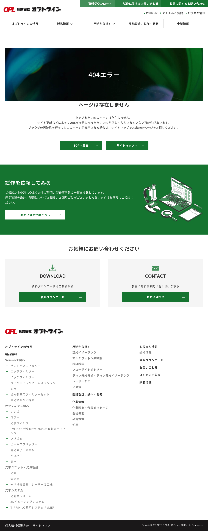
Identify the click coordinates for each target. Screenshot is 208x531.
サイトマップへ (127, 145)
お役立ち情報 (196, 13)
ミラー (15, 389)
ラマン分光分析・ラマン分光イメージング (100, 375)
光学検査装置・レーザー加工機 (31, 484)
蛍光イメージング (84, 352)
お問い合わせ (155, 297)
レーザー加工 (81, 381)
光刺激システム (21, 496)
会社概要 (78, 413)
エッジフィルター (22, 371)
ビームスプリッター (24, 444)
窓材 (13, 461)
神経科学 (78, 364)
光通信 (76, 387)
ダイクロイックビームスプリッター (34, 383)
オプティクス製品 (17, 406)
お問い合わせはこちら (35, 215)
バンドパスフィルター (25, 365)
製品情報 (63, 23)
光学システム (14, 490)
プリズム (16, 438)
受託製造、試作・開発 (144, 23)
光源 (13, 473)
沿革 (75, 425)
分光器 (15, 479)
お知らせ (152, 13)
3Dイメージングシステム (27, 501)
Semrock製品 (15, 360)
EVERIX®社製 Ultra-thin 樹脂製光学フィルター (38, 431)
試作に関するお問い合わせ (141, 3)
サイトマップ (42, 525)
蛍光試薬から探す (22, 400)
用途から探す (103, 23)
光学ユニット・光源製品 (21, 467)
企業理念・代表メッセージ (90, 407)
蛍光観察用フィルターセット (29, 394)
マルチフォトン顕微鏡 (87, 358)
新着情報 (146, 382)
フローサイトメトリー (87, 369)
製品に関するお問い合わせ (187, 3)
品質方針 (78, 419)
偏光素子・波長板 (22, 450)
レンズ (15, 411)
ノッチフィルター (22, 377)
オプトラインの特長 (25, 23)
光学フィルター (21, 423)
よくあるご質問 (172, 13)
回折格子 (16, 456)
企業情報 (183, 23)
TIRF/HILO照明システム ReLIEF (32, 507)
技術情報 (146, 352)
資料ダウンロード (100, 3)
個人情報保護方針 (17, 525)
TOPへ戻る (80, 145)
